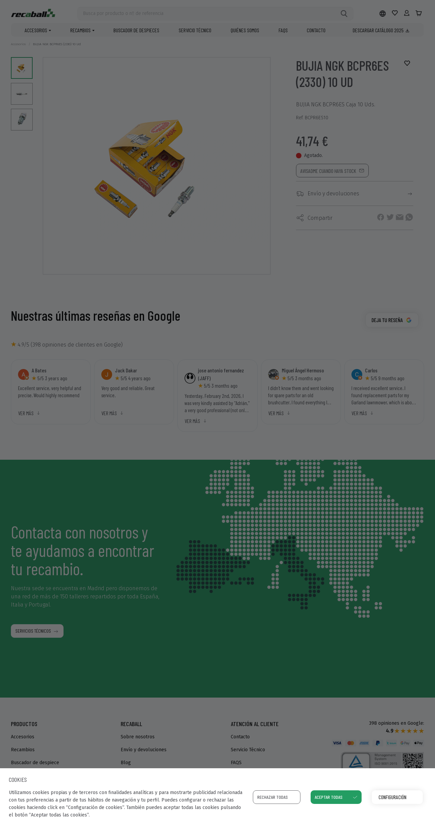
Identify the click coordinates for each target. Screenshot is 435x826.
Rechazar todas (272, 797)
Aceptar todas (329, 797)
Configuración (392, 797)
